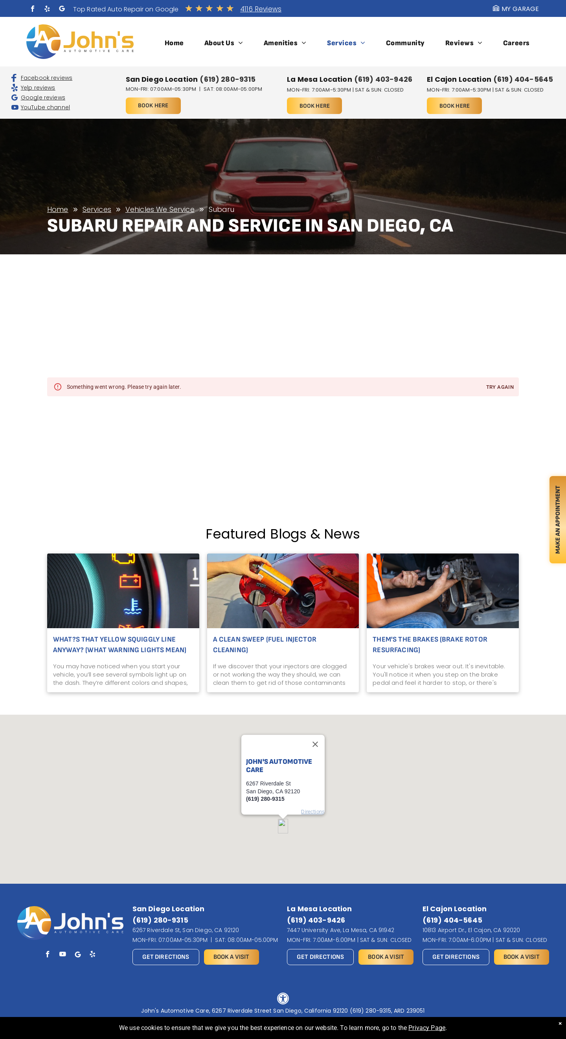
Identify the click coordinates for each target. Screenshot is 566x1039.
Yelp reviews (38, 88)
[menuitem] (174, 43)
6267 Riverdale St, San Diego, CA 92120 (185, 930)
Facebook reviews (46, 78)
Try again (500, 387)
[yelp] (47, 9)
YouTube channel (45, 107)
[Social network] (62, 9)
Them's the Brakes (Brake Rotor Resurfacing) (430, 644)
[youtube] (62, 955)
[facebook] (32, 9)
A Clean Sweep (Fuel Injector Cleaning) (264, 644)
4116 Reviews (260, 9)
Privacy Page (426, 1028)
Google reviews (43, 97)
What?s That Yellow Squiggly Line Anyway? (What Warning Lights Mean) (119, 644)
